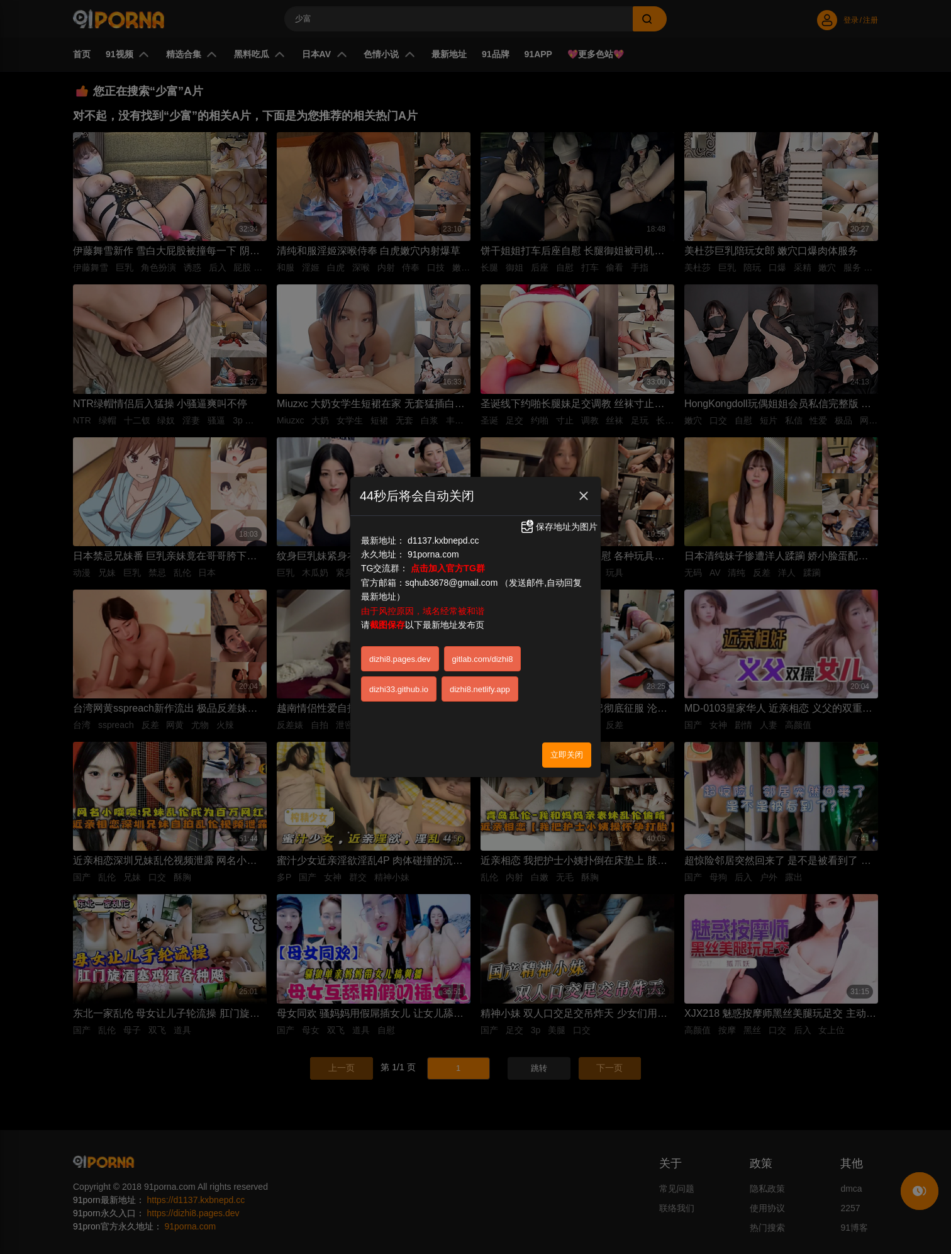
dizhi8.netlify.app (480, 689)
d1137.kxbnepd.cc (443, 540)
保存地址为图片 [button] (559, 526)
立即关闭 (566, 754)
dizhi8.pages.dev (400, 659)
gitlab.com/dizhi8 (482, 659)
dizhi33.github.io (398, 689)
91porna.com (433, 554)
